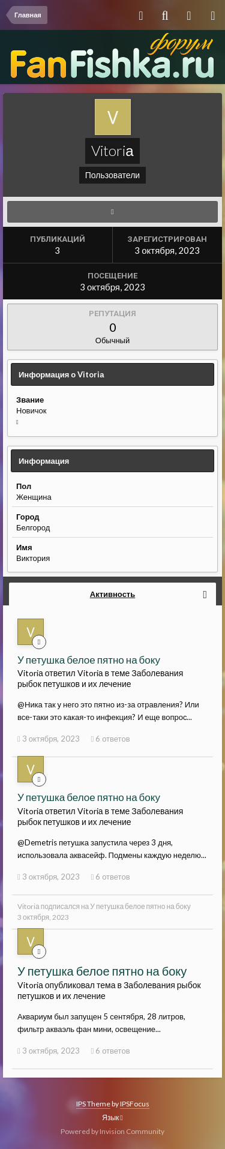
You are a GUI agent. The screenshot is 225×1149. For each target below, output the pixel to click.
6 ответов (110, 738)
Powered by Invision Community (112, 1131)
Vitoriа (28, 906)
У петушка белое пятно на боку (88, 659)
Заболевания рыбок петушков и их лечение (100, 678)
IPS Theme (93, 1103)
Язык (112, 1117)
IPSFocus (134, 1103)
